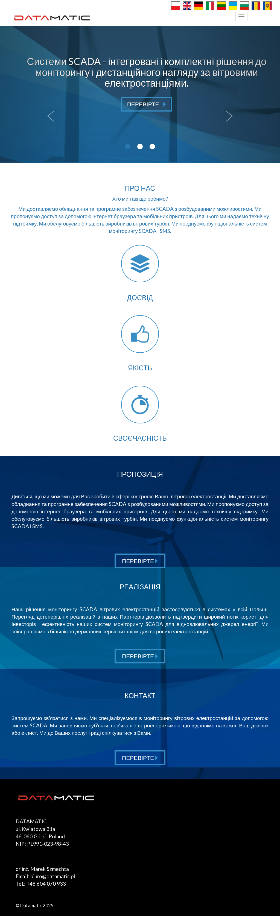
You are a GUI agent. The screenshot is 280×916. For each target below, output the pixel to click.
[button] (49, 94)
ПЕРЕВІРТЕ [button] (146, 104)
